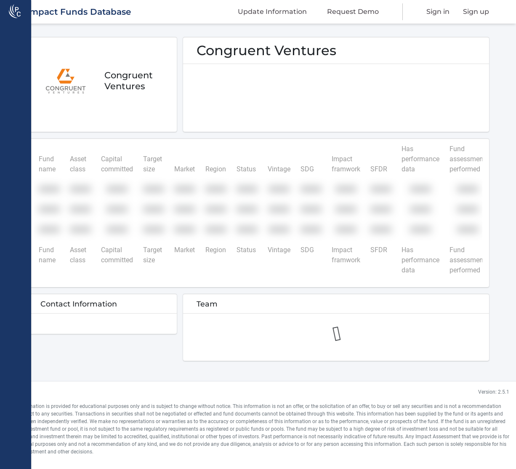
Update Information (272, 12)
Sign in (438, 12)
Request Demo (353, 12)
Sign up (476, 12)
